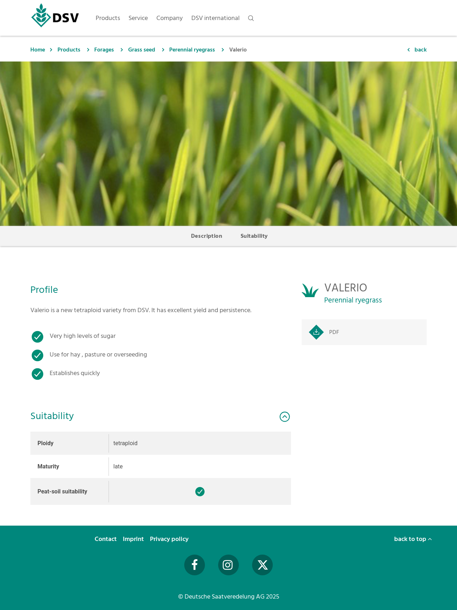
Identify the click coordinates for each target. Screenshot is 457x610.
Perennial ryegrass (192, 49)
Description (206, 236)
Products (68, 49)
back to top (413, 539)
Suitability (254, 236)
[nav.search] (251, 18)
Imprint (134, 539)
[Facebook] (194, 565)
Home (37, 49)
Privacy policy (170, 539)
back (421, 49)
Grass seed (141, 49)
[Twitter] (262, 565)
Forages (104, 49)
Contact (106, 539)
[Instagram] (228, 565)
